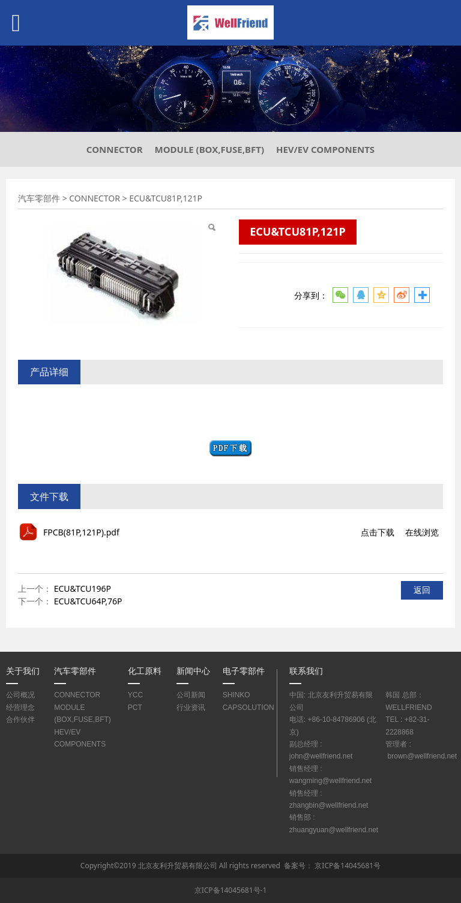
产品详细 (49, 371)
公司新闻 (190, 695)
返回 (422, 589)
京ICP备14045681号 (348, 865)
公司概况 (20, 695)
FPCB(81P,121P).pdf (81, 532)
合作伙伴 (20, 719)
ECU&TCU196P (82, 588)
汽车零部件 (39, 198)
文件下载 (49, 496)
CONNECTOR (114, 149)
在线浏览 (422, 532)
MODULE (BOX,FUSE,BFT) (209, 149)
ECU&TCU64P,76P (88, 601)
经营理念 (20, 707)
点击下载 (377, 532)
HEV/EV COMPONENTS (325, 149)
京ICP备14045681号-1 (230, 890)
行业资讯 (190, 707)
